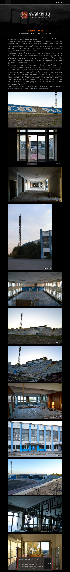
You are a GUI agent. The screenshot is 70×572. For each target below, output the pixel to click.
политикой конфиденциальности (28, 564)
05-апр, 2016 (31, 34)
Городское (22, 34)
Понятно (48, 563)
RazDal (39, 34)
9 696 (45, 34)
